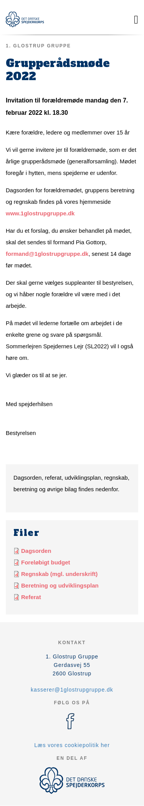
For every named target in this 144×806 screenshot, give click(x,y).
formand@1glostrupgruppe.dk (47, 253)
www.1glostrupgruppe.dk (40, 213)
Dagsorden (36, 550)
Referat (31, 597)
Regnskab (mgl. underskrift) (59, 574)
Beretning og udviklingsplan (60, 585)
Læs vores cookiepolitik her (72, 745)
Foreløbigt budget (45, 562)
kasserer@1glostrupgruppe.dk (72, 690)
